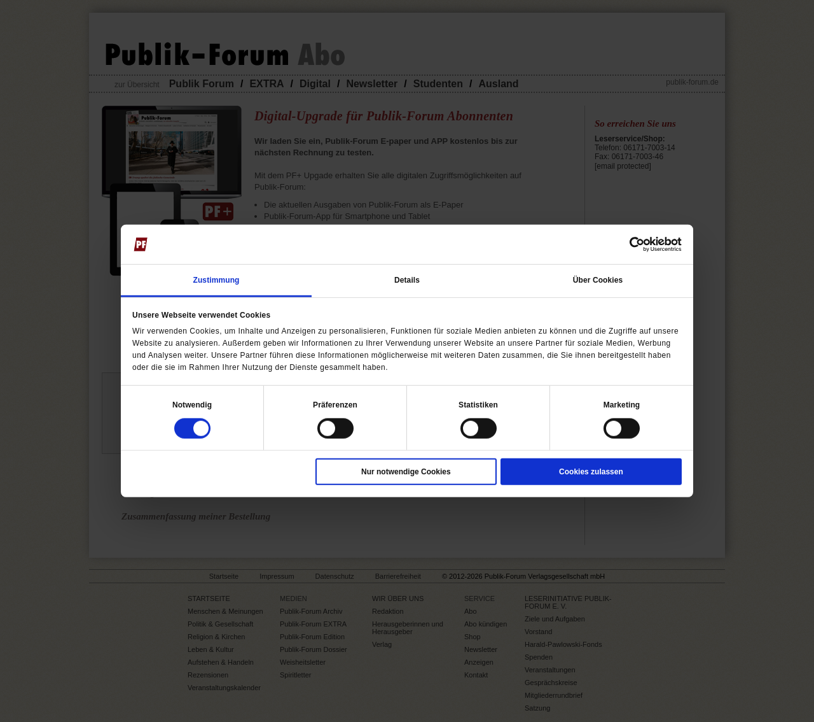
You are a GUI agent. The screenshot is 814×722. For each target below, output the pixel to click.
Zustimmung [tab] (216, 279)
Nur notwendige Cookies (406, 471)
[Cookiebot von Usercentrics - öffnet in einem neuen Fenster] (626, 244)
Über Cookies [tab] (598, 279)
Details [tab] (407, 279)
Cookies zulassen (591, 471)
